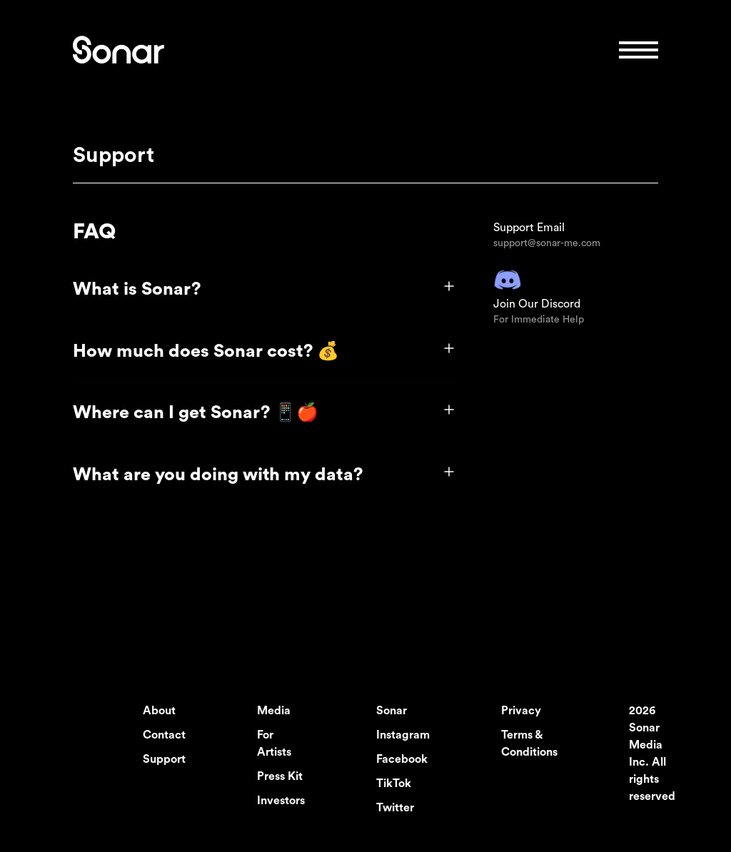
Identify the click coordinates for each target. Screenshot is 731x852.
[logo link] (118, 50)
